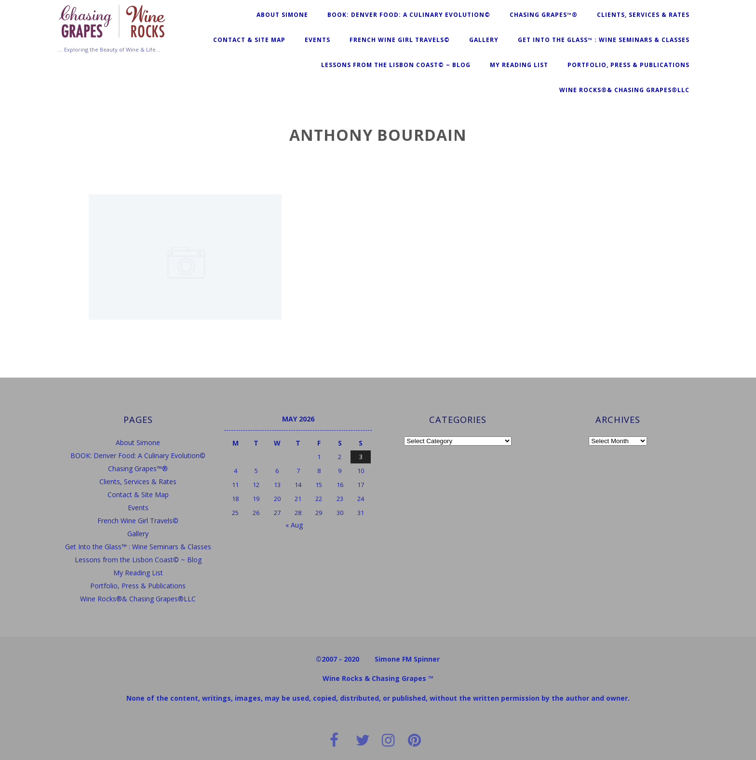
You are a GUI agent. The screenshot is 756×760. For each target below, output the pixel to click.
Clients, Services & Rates (643, 15)
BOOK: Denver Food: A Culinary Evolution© (408, 15)
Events (317, 40)
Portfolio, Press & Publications (628, 65)
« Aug (294, 524)
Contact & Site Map (249, 40)
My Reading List (519, 65)
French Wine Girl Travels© (400, 40)
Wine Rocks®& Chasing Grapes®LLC (624, 90)
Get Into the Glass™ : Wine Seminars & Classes (603, 40)
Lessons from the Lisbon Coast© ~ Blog (396, 65)
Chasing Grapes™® (544, 15)
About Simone (282, 15)
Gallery (484, 40)
